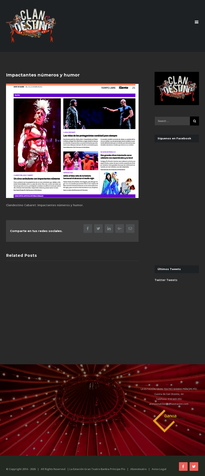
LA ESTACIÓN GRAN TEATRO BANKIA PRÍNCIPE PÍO (169, 389)
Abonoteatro (138, 469)
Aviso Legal (159, 469)
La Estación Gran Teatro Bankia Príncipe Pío (97, 469)
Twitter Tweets (166, 176)
